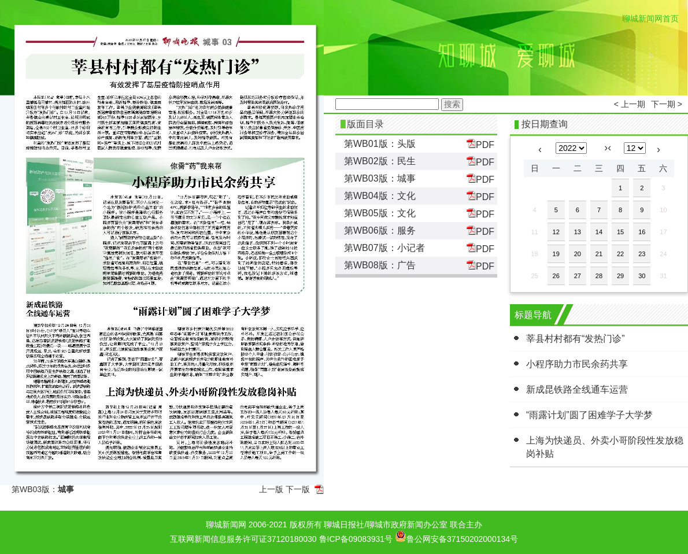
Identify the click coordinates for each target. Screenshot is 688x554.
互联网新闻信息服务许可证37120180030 (243, 539)
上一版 (271, 489)
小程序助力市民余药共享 (577, 364)
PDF (480, 144)
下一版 (298, 489)
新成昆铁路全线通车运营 (577, 389)
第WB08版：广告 (380, 265)
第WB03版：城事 (380, 178)
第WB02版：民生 (380, 161)
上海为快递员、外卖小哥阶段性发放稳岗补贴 (604, 447)
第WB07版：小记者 (384, 248)
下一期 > (666, 104)
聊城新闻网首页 (650, 18)
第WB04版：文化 (380, 196)
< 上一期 (629, 104)
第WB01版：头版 (380, 144)
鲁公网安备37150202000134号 (456, 536)
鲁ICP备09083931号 (356, 539)
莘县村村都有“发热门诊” (575, 339)
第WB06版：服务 (380, 230)
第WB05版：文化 (380, 213)
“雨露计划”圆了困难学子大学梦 (589, 415)
